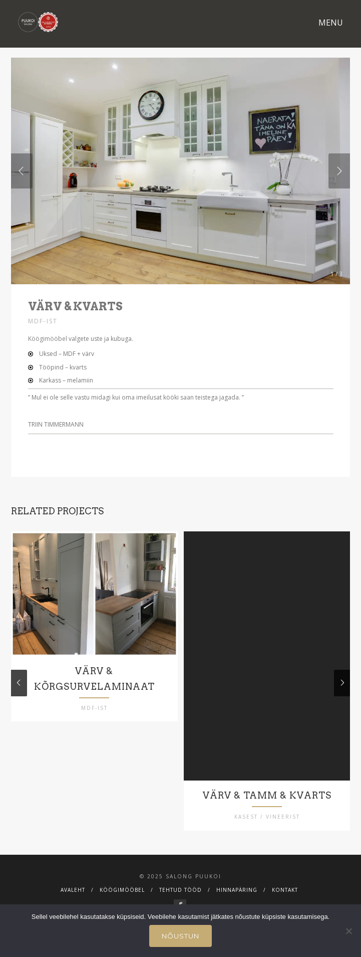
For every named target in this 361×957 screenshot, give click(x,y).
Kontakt (285, 897)
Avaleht (73, 897)
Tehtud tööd (180, 897)
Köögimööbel (122, 897)
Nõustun (180, 936)
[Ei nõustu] (348, 931)
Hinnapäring (236, 897)
